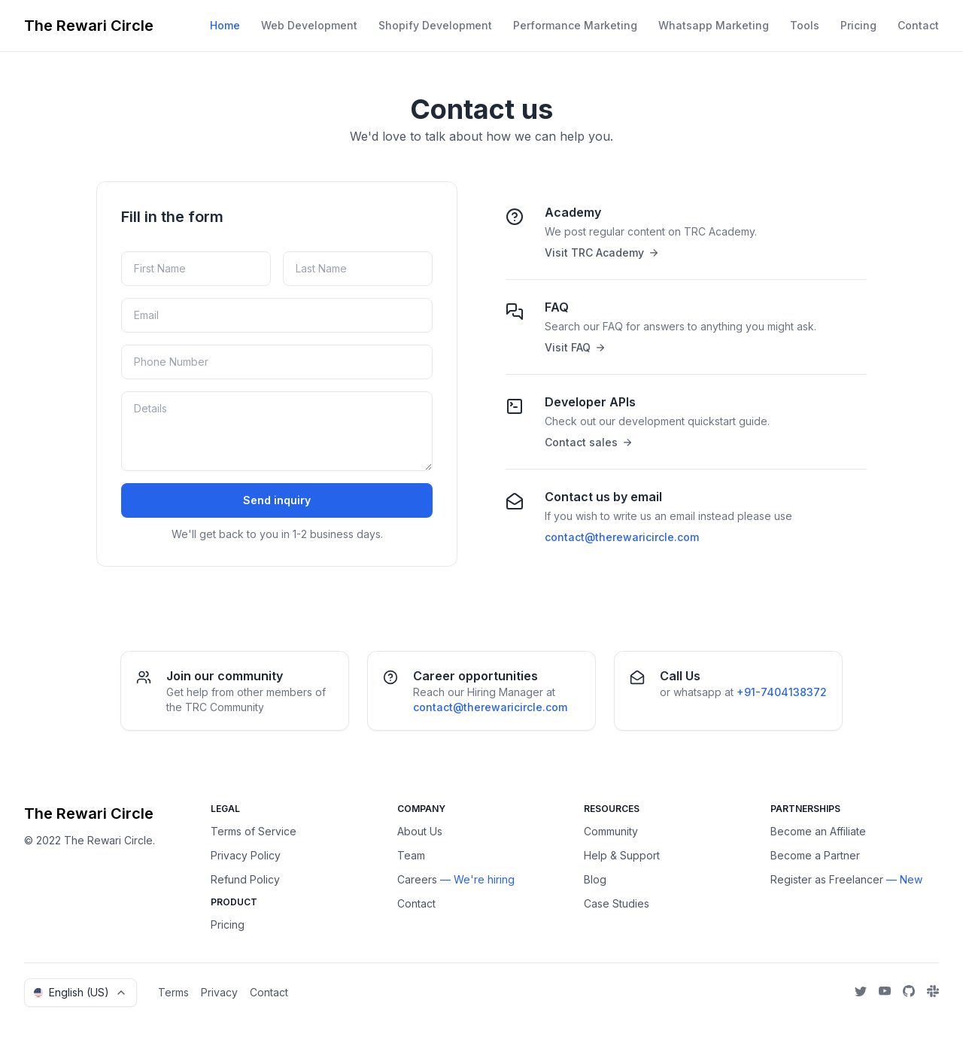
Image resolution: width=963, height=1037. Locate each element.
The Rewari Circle (88, 26)
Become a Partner (815, 855)
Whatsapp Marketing (713, 25)
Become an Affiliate (818, 831)
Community (611, 831)
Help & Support (622, 855)
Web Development (309, 25)
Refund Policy (245, 879)
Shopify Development (435, 25)
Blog (595, 879)
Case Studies (616, 903)
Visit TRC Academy (601, 252)
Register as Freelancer (826, 879)
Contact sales (588, 442)
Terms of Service (253, 831)
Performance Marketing (575, 25)
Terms (173, 992)
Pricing (858, 25)
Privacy (219, 992)
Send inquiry (277, 500)
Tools (804, 25)
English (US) (80, 992)
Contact (918, 25)
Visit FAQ (574, 347)
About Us (419, 831)
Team (411, 855)
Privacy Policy (246, 855)
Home (225, 25)
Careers (417, 879)
